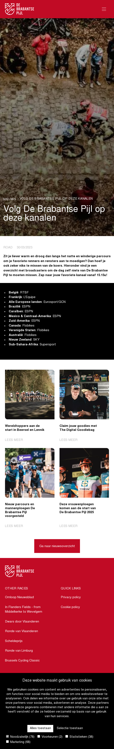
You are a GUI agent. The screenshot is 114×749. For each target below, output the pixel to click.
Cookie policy (70, 607)
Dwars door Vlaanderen (22, 621)
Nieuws (9, 199)
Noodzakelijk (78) (20, 737)
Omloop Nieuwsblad (19, 597)
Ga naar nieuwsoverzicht (57, 546)
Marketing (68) (18, 742)
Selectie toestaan (70, 728)
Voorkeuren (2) (49, 737)
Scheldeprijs (14, 641)
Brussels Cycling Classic (22, 660)
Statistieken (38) (79, 737)
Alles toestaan (40, 728)
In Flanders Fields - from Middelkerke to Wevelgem (23, 610)
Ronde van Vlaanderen (21, 631)
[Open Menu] (104, 9)
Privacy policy (71, 597)
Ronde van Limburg (19, 650)
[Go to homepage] (19, 9)
